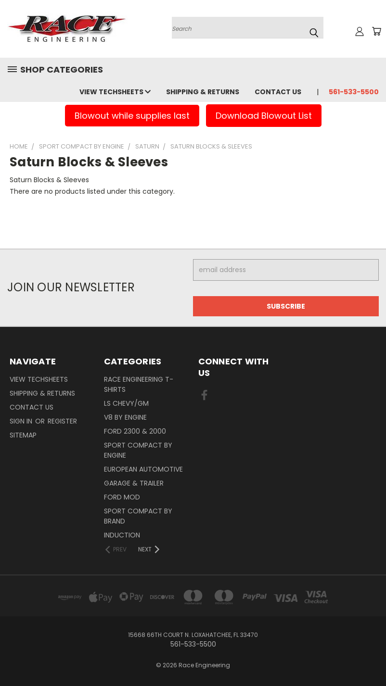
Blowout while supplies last (132, 116)
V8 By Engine (125, 417)
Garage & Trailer (134, 483)
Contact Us (278, 92)
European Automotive (143, 469)
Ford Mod (122, 497)
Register (62, 421)
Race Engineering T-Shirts (138, 384)
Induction (122, 535)
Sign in (22, 421)
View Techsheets (115, 92)
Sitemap (23, 435)
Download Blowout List (264, 116)
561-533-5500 (354, 92)
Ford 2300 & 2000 (135, 431)
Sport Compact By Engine (138, 450)
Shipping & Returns (202, 92)
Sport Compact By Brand (138, 516)
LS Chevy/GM (126, 403)
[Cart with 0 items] (376, 31)
